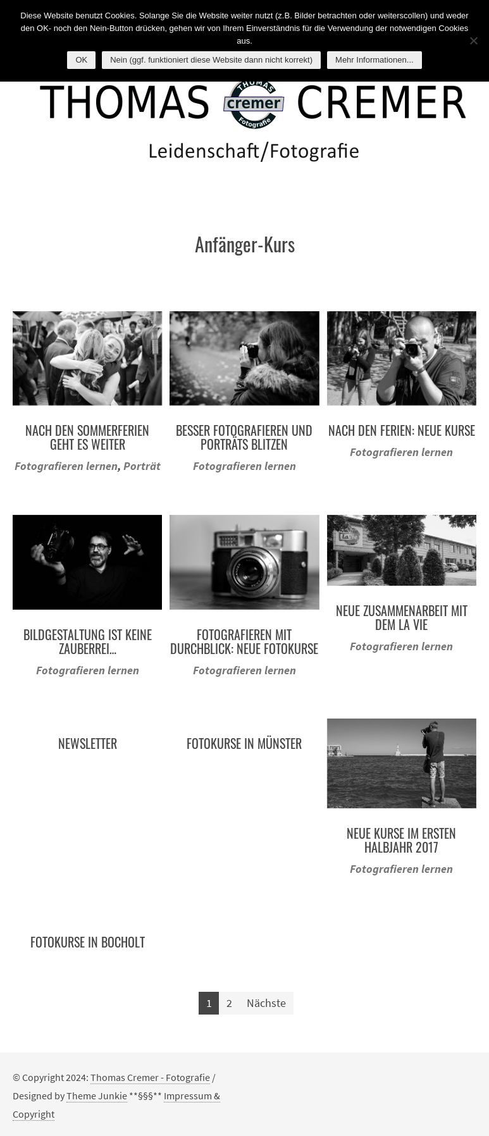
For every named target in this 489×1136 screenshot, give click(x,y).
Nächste (266, 1003)
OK (81, 60)
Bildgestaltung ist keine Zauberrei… (87, 641)
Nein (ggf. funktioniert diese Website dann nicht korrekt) (211, 60)
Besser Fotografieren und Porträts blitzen (244, 437)
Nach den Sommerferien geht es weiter (87, 437)
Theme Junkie (96, 1095)
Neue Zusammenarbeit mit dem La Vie (401, 617)
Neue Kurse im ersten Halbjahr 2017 (401, 840)
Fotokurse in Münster (244, 743)
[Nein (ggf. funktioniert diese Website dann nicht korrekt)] (473, 40)
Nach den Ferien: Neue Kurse (401, 430)
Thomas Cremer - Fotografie (150, 1077)
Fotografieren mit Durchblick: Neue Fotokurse (244, 641)
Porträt (142, 466)
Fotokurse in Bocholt (87, 941)
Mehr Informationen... (374, 60)
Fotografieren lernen (66, 466)
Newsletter (87, 743)
